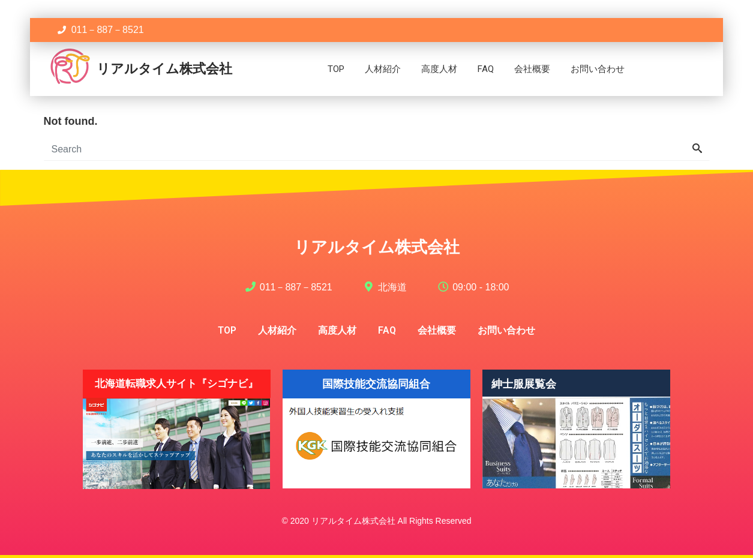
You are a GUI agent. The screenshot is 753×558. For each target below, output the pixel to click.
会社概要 (532, 69)
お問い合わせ (598, 69)
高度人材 (439, 69)
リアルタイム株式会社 (164, 68)
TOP (336, 69)
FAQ (486, 69)
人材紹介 (383, 69)
